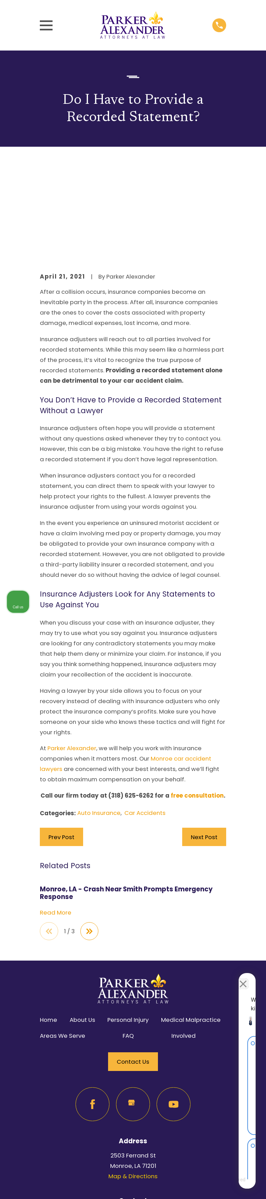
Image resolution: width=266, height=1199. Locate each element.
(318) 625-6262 (130, 709)
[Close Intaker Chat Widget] (243, 977)
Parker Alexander (71, 661)
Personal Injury (128, 933)
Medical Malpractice (191, 933)
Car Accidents (145, 726)
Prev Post (61, 750)
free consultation (197, 709)
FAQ (128, 949)
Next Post (204, 750)
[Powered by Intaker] (206, 1184)
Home (48, 933)
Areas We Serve (62, 949)
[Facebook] (92, 1017)
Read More (55, 826)
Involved (183, 949)
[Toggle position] (228, 977)
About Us (82, 933)
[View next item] (90, 844)
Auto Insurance (99, 726)
